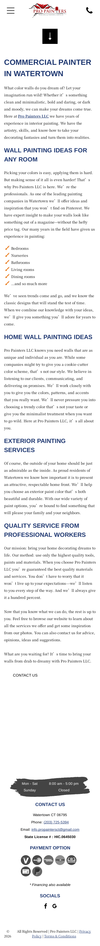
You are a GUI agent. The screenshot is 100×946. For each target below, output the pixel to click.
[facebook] (45, 906)
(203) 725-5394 (56, 822)
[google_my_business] (54, 906)
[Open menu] (10, 10)
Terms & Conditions (60, 936)
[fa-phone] (89, 13)
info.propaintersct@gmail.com (55, 829)
